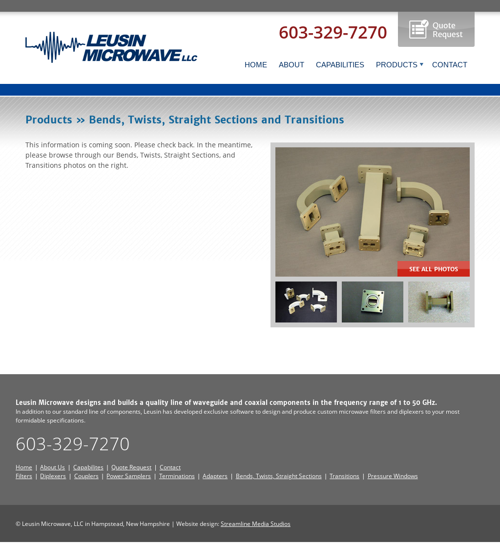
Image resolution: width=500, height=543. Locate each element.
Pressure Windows (393, 476)
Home (24, 467)
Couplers (86, 476)
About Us (52, 467)
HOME (256, 64)
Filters (24, 476)
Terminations (177, 476)
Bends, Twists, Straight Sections (279, 476)
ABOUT (291, 64)
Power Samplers (128, 476)
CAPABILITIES (340, 64)
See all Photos (433, 269)
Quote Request (131, 467)
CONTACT (449, 64)
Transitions (344, 476)
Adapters (215, 476)
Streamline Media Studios (256, 524)
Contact (170, 467)
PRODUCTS (400, 64)
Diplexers (53, 476)
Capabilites (88, 467)
